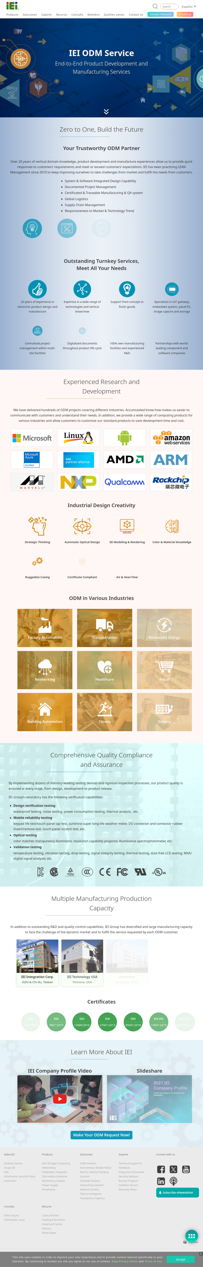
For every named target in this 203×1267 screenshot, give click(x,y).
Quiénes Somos (13, 1163)
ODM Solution (88, 1163)
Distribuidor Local (14, 1219)
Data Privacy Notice (125, 1261)
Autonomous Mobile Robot (95, 1167)
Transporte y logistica (92, 1198)
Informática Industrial (54, 1176)
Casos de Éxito (50, 1215)
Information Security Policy (19, 1176)
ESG (6, 1172)
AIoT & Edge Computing (56, 1163)
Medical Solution (89, 1189)
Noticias (46, 1228)
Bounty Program (128, 1180)
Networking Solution (92, 1185)
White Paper (49, 1233)
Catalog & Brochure (53, 1219)
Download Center (52, 1224)
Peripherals (48, 1189)
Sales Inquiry (11, 1215)
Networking (49, 1167)
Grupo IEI (9, 1167)
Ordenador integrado (54, 1172)
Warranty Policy (128, 1189)
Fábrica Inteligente (91, 1194)
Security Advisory (129, 1176)
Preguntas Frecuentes (131, 1172)
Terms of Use (153, 1261)
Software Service (128, 1185)
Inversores (10, 1180)
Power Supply (50, 1185)
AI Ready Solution (90, 1180)
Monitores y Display (53, 1180)
